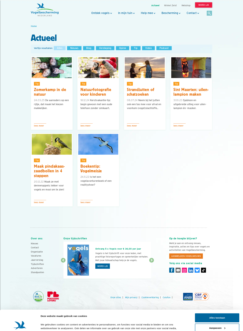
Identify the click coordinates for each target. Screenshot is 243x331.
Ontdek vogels (100, 13)
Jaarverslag (37, 260)
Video (148, 48)
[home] (45, 9)
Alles (59, 48)
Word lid (102, 266)
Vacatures (36, 256)
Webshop (185, 5)
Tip (135, 48)
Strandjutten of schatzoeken (140, 92)
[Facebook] (171, 270)
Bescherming (169, 13)
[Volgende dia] (151, 270)
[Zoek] (209, 13)
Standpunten (37, 272)
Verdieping (105, 48)
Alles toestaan (217, 298)
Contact (192, 13)
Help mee (147, 13)
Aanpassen (217, 308)
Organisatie (37, 251)
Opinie (122, 48)
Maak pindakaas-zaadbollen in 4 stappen (49, 171)
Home (34, 26)
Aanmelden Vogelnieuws (186, 256)
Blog (88, 48)
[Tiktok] (203, 270)
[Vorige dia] (63, 270)
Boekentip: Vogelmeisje (91, 168)
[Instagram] (184, 270)
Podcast (164, 48)
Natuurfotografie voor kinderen (95, 92)
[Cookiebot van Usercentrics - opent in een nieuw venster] (20, 325)
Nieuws (74, 48)
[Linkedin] (190, 270)
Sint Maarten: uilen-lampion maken (191, 92)
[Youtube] (178, 270)
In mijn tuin (125, 13)
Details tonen (48, 325)
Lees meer (39, 125)
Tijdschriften (37, 264)
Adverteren (37, 268)
